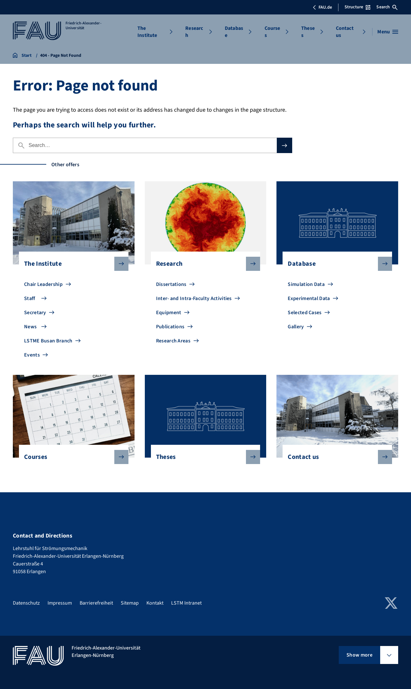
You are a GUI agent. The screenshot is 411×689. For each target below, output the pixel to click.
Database (234, 32)
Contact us (345, 32)
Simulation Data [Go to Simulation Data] (306, 284)
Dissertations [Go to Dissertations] (171, 284)
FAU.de (322, 7)
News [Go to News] (30, 326)
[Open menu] (387, 32)
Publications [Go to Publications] (170, 326)
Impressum (60, 603)
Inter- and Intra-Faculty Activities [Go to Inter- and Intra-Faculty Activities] (194, 298)
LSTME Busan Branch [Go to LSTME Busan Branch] (48, 340)
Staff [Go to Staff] (29, 298)
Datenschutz (26, 603)
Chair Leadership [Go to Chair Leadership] (43, 284)
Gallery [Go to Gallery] (296, 326)
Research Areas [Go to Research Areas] (173, 340)
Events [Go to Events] (32, 354)
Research (194, 32)
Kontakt (154, 603)
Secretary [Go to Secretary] (35, 312)
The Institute (147, 32)
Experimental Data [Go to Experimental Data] (309, 298)
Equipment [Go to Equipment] (168, 312)
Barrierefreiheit (96, 603)
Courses (272, 32)
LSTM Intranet (186, 603)
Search (387, 7)
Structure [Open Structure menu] (357, 7)
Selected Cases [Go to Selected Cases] (304, 312)
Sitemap (130, 603)
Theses (308, 32)
